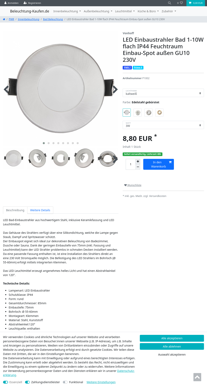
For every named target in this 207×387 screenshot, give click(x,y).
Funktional (76, 382)
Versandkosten (157, 196)
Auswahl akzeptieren (172, 354)
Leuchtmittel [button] (124, 11)
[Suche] (170, 3)
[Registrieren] (32, 3)
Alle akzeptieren (172, 338)
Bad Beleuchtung (53, 19)
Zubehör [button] (168, 11)
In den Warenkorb (161, 164)
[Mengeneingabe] (130, 164)
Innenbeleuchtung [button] (66, 11)
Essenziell (15, 382)
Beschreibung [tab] (15, 210)
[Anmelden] (11, 3)
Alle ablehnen (172, 346)
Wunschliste (132, 185)
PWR (11, 19)
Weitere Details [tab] (40, 210)
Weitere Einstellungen (101, 382)
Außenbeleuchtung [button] (97, 11)
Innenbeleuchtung (28, 19)
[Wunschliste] (180, 3)
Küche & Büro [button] (147, 11)
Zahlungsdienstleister (45, 382)
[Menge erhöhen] (137, 162)
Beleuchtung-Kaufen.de (29, 11)
